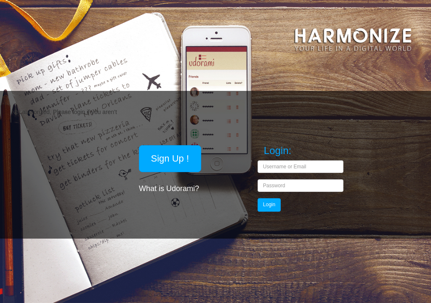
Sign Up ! (170, 158)
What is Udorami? (170, 188)
